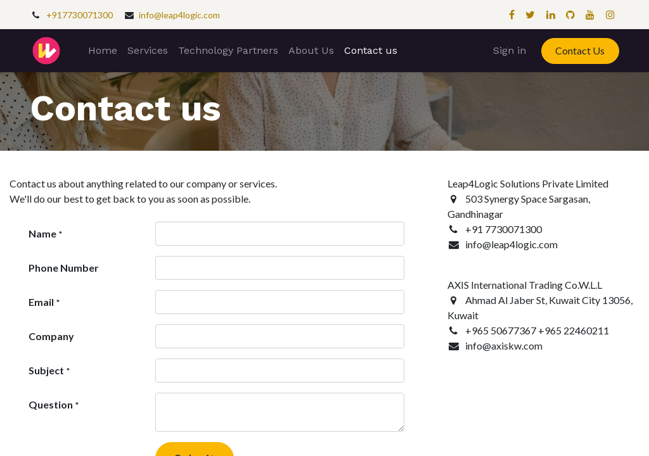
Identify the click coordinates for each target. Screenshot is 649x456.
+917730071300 (79, 15)
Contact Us (580, 50)
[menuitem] (102, 50)
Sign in (509, 50)
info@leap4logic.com (179, 15)
